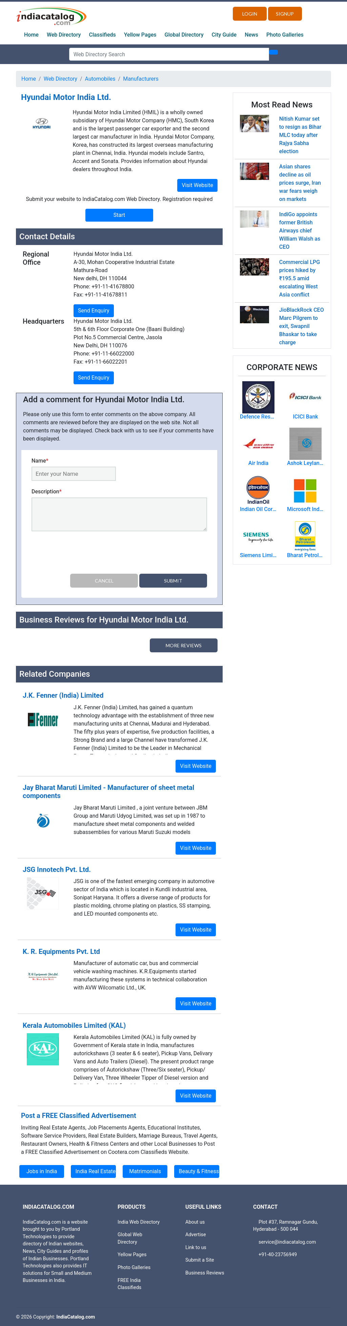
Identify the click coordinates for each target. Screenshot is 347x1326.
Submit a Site (199, 1260)
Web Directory (64, 35)
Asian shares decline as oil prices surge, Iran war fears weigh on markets (300, 182)
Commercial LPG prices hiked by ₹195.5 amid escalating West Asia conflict (299, 278)
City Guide (224, 35)
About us (195, 1222)
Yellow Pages (140, 35)
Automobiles (100, 79)
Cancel (104, 581)
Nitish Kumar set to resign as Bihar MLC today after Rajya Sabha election (300, 135)
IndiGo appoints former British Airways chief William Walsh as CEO (299, 230)
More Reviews (184, 645)
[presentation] (83, 553)
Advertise (195, 1235)
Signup (285, 14)
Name (40, 460)
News (251, 35)
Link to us (195, 1247)
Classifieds (102, 35)
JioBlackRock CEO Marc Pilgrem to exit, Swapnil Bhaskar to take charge (301, 326)
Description (47, 491)
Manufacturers (140, 79)
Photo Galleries (285, 35)
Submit (173, 581)
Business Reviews (204, 1273)
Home (31, 35)
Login (249, 14)
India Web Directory (139, 1222)
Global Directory (184, 35)
